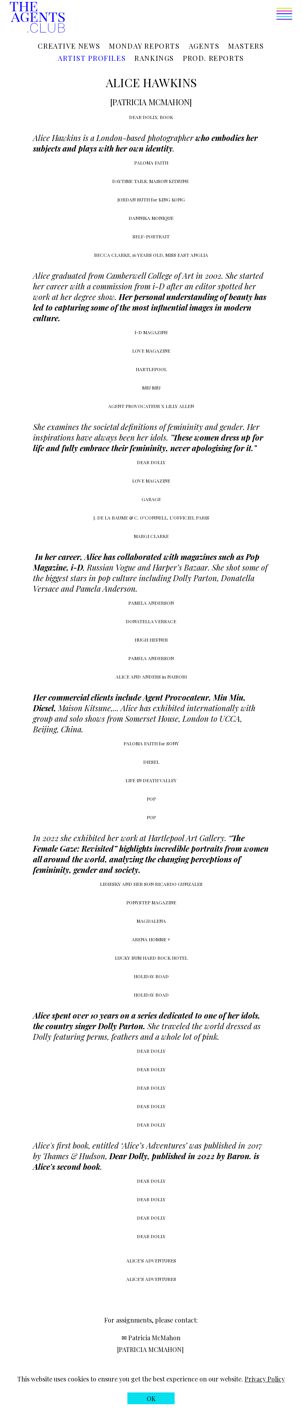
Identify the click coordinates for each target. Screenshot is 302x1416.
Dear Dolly (128, 1156)
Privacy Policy (265, 1379)
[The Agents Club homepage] (37, 18)
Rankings (154, 58)
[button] (178, 18)
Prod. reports (213, 58)
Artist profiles (92, 58)
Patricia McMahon (154, 1338)
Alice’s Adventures (153, 1145)
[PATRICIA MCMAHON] (150, 1349)
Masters (246, 46)
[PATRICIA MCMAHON (150, 102)
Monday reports (144, 46)
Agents (204, 46)
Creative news (69, 46)
